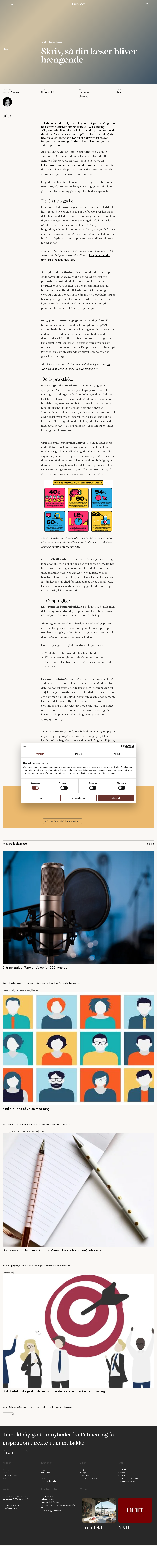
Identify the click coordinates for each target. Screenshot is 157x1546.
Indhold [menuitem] (6, 1473)
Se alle (150, 843)
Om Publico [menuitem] (123, 1470)
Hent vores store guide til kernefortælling (61, 821)
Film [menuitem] (4, 1479)
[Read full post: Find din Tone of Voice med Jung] (78, 1049)
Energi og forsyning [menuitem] (49, 1482)
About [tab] (117, 754)
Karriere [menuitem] (121, 1473)
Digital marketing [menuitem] (10, 1476)
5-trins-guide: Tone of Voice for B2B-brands (35, 967)
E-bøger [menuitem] (83, 1473)
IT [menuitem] (42, 1476)
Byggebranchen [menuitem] (47, 1470)
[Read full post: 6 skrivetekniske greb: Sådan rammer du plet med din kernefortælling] (78, 1331)
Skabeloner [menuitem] (84, 1476)
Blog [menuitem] (82, 1470)
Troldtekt (92, 1528)
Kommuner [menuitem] (45, 1473)
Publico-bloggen (55, 42)
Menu (11, 5)
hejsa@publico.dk (10, 1509)
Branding (7, 1131)
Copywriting (84, 97)
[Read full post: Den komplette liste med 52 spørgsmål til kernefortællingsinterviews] (78, 1190)
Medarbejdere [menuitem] (124, 1476)
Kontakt (145, 4)
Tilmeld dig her (11, 1454)
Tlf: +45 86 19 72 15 (11, 1506)
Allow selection (78, 798)
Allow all (116, 798)
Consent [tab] (40, 754)
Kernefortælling (86, 93)
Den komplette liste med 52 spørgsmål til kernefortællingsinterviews (53, 1250)
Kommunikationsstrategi (28, 990)
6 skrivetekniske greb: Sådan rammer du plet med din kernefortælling (54, 1392)
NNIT (124, 1528)
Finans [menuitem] (43, 1479)
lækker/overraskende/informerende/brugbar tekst (72, 165)
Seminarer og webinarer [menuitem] (90, 1479)
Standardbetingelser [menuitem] (126, 1482)
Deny (41, 798)
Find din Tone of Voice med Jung (26, 1109)
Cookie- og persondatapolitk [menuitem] (130, 1479)
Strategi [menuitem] (6, 1470)
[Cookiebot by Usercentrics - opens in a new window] (123, 746)
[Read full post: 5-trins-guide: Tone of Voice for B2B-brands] (78, 907)
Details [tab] (78, 754)
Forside (44, 42)
